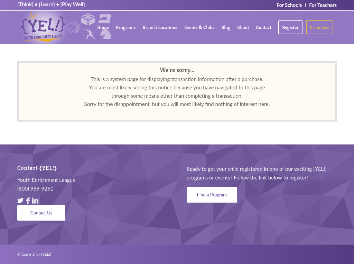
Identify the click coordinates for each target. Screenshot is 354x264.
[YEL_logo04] (65, 27)
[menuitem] (103, 27)
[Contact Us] (41, 213)
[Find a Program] (212, 195)
